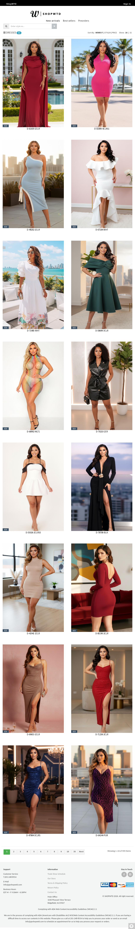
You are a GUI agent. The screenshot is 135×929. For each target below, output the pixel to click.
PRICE (114, 32)
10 (68, 851)
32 (131, 32)
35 (75, 851)
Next (81, 851)
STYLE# (107, 32)
